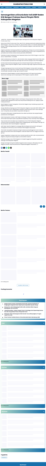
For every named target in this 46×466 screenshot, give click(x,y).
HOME (2, 7)
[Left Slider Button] (41, 206)
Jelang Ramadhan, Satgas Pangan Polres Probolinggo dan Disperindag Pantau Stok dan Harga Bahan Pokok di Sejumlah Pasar (23, 311)
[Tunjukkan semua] (43, 323)
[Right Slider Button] (45, 7)
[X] (4, 148)
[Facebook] (2, 148)
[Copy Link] (11, 148)
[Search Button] (44, 4)
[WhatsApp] (9, 148)
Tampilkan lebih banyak (23, 285)
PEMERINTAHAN (8, 7)
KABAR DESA (27, 7)
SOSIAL (21, 7)
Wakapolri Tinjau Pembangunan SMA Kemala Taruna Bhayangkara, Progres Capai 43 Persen (22, 314)
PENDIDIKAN (16, 7)
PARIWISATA (40, 7)
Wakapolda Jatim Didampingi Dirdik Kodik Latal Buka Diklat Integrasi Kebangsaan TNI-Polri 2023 (21, 307)
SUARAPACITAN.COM (23, 4)
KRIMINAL (34, 7)
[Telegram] (6, 148)
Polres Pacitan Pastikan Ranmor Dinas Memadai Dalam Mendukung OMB (22, 317)
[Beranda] (2, 11)
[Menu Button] (1, 4)
